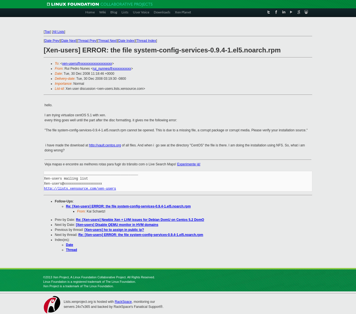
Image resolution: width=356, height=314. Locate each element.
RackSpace (123, 302)
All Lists (58, 32)
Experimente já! (188, 164)
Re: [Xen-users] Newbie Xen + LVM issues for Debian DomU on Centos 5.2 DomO (140, 220)
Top (47, 32)
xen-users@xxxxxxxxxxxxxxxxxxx (87, 64)
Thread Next (107, 41)
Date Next (68, 41)
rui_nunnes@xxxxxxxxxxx (112, 69)
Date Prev (51, 41)
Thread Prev (87, 41)
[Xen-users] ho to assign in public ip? (114, 230)
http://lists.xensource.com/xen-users (80, 188)
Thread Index (146, 41)
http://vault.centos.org (105, 145)
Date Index (126, 41)
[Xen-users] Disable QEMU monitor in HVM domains (117, 225)
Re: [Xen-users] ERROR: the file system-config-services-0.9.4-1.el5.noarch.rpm (128, 206)
